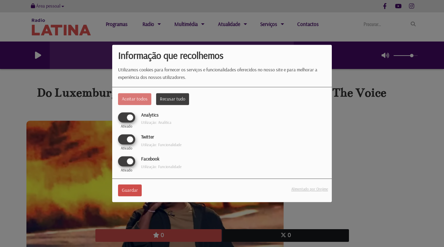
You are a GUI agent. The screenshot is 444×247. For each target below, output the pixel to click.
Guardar (130, 190)
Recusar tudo (172, 99)
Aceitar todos (135, 99)
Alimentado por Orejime (309, 189)
